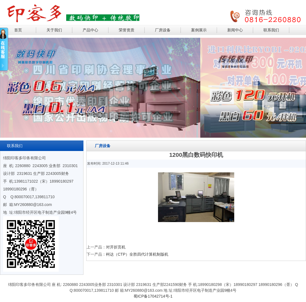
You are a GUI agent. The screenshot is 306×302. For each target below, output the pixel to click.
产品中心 (90, 30)
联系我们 (271, 30)
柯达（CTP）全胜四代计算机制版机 (137, 254)
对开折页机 (115, 247)
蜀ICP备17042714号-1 (153, 296)
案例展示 (199, 30)
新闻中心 (235, 30)
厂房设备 (163, 30)
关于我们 (54, 30)
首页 (18, 30)
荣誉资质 (126, 30)
